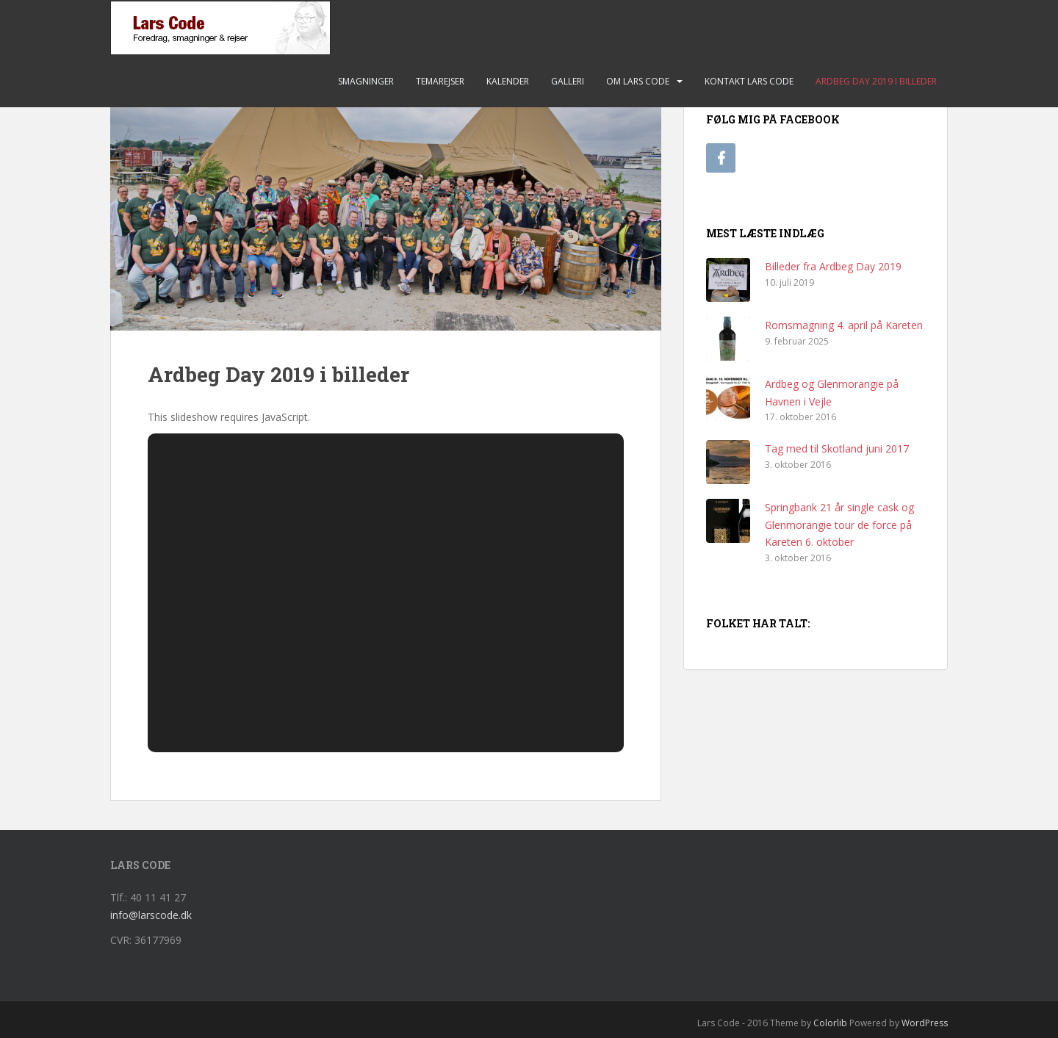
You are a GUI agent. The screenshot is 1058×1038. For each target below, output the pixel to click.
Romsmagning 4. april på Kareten (844, 325)
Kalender (507, 81)
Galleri (567, 81)
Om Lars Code (637, 81)
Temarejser (440, 81)
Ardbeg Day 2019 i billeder (876, 81)
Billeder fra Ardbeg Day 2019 (833, 266)
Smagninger (366, 81)
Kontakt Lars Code (749, 81)
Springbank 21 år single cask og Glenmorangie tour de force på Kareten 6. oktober (839, 524)
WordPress (925, 1023)
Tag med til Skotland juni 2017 (837, 448)
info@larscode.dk (151, 915)
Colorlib (830, 1023)
